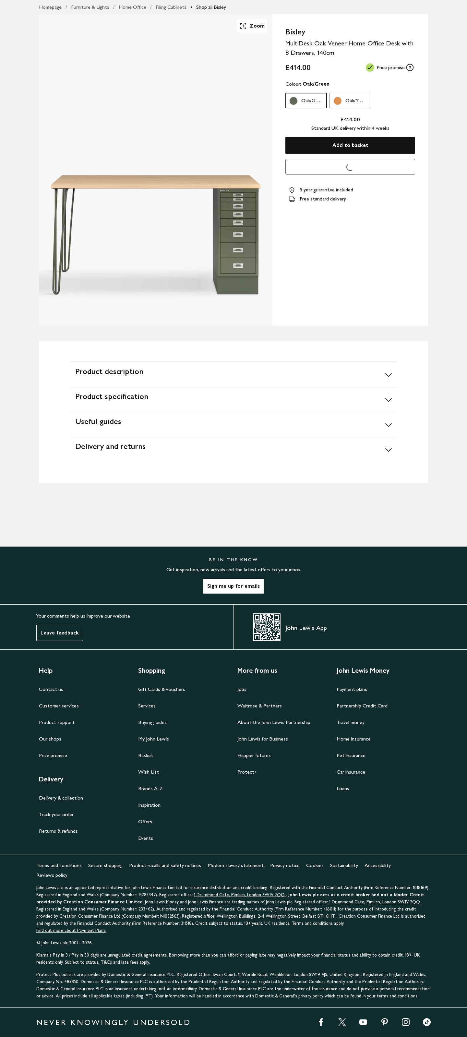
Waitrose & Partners (259, 706)
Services (147, 706)
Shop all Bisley (211, 7)
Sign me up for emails (233, 586)
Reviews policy (51, 875)
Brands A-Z (150, 788)
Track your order (56, 814)
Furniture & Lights (90, 7)
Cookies (315, 865)
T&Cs (106, 962)
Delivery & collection (61, 798)
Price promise (53, 755)
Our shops (50, 739)
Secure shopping (105, 865)
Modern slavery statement (236, 865)
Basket (145, 755)
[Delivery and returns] (233, 449)
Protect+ (247, 772)
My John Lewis (153, 739)
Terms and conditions (59, 865)
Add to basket (350, 145)
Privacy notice (285, 865)
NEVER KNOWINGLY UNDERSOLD (113, 1022)
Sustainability (344, 865)
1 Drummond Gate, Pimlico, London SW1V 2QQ (240, 895)
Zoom (252, 26)
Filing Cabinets (171, 7)
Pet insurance (351, 755)
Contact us (51, 689)
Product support (57, 722)
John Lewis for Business (262, 739)
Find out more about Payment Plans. (71, 930)
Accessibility (378, 865)
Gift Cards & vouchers (161, 689)
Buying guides (152, 722)
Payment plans (352, 689)
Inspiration (149, 805)
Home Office (132, 7)
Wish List (148, 772)
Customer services (59, 706)
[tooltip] (410, 67)
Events (145, 838)
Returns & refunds (58, 831)
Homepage (50, 7)
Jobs (241, 689)
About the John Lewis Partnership (273, 722)
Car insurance (351, 772)
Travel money (351, 722)
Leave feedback (60, 633)
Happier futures (254, 755)
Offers (145, 821)
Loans (343, 788)
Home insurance (354, 739)
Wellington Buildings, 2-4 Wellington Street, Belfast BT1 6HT (276, 916)
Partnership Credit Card (362, 706)
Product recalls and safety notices (165, 865)
